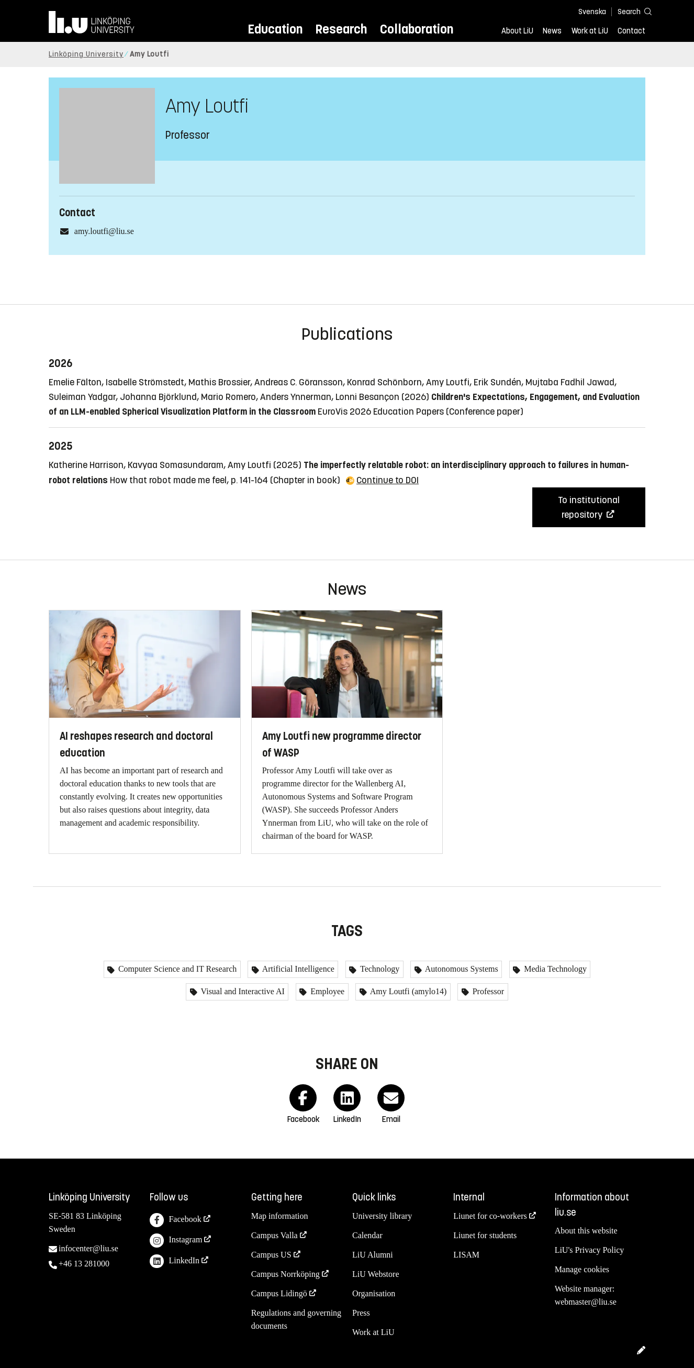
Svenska (592, 11)
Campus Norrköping (285, 1274)
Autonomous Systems (460, 968)
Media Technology (554, 968)
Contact (631, 31)
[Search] (629, 11)
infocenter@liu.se (88, 1248)
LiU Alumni (372, 1254)
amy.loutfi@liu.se (104, 231)
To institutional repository (589, 507)
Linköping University (86, 54)
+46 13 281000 (84, 1263)
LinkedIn (174, 1261)
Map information (279, 1215)
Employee (326, 991)
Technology (378, 968)
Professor (487, 991)
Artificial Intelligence (297, 968)
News (552, 31)
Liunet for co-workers (490, 1215)
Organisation (373, 1293)
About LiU (517, 31)
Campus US (271, 1254)
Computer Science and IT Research (176, 968)
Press (361, 1312)
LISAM (466, 1254)
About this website (586, 1230)
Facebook (175, 1220)
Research (341, 29)
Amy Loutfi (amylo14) (407, 991)
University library (382, 1215)
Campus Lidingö (279, 1293)
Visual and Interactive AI (242, 991)
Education (275, 29)
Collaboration (416, 29)
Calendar (367, 1235)
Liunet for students (485, 1235)
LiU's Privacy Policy (589, 1249)
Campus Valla (274, 1235)
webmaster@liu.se (586, 1301)
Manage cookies (582, 1269)
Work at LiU (590, 31)
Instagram (176, 1240)
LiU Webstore (375, 1274)
